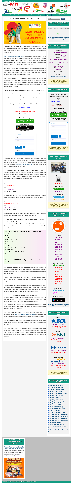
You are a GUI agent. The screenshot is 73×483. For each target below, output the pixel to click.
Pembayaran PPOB (56, 405)
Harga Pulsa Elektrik (56, 391)
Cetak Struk (62, 15)
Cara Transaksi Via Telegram (59, 414)
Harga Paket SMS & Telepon (58, 393)
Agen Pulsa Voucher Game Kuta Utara (24, 18)
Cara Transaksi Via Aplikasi (58, 418)
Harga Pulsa (41, 15)
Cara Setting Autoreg (56, 406)
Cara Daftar (13, 15)
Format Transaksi (31, 15)
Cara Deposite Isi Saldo (57, 387)
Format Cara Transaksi (57, 389)
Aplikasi (48, 15)
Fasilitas (55, 15)
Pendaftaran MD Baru (56, 385)
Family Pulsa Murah (9, 1)
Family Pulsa (33, 481)
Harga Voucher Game (56, 399)
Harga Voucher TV (55, 397)
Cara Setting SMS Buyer (57, 408)
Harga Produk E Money (57, 401)
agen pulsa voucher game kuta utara (25, 314)
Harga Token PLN (55, 403)
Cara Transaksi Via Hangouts (59, 416)
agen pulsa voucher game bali (24, 164)
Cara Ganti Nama (55, 422)
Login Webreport (55, 410)
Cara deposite (21, 15)
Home (5, 15)
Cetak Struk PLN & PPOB (57, 412)
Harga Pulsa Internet (56, 395)
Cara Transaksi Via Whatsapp (59, 420)
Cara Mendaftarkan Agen (57, 424)
